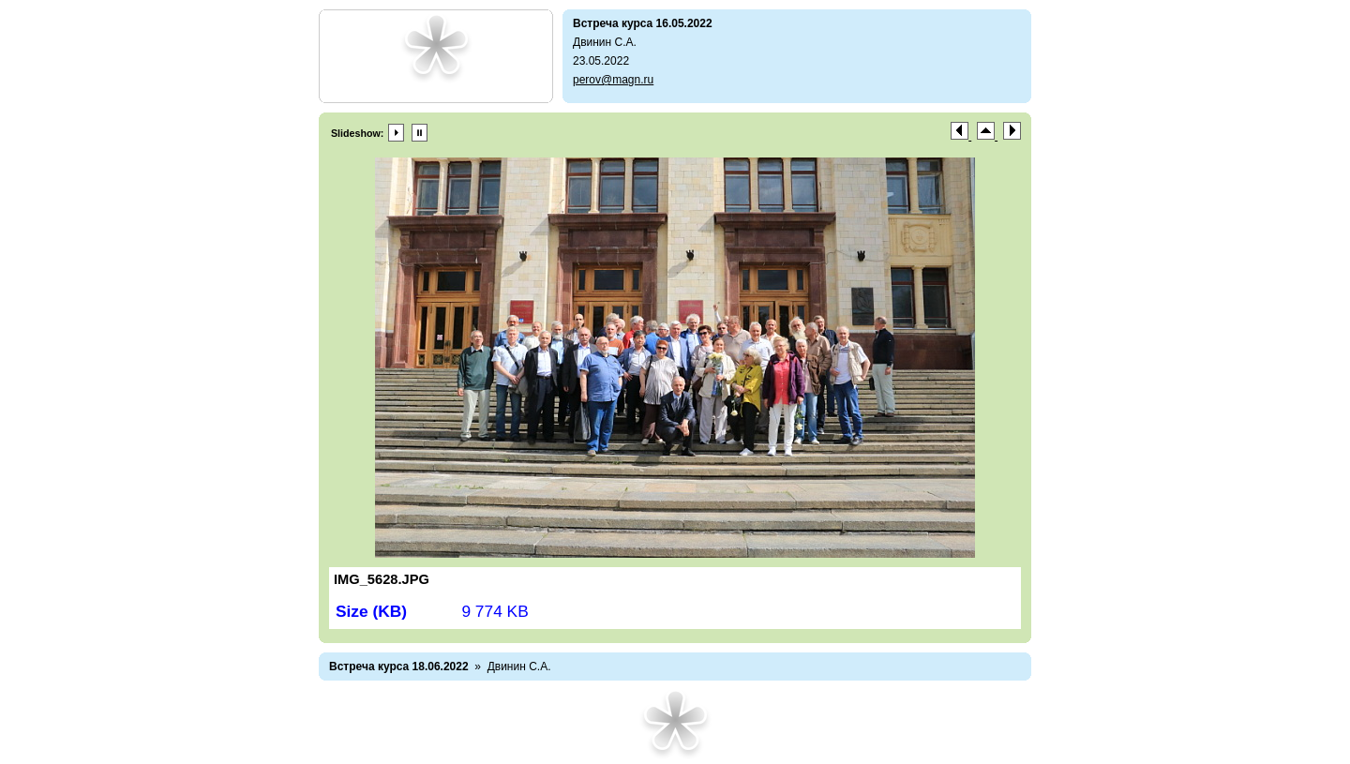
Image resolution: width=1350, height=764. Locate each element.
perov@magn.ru (613, 79)
